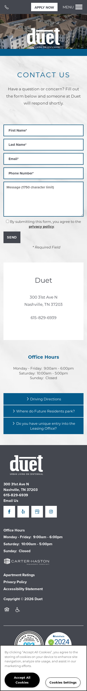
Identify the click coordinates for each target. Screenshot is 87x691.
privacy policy (41, 226)
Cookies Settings (63, 682)
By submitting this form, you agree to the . (45, 224)
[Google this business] (37, 511)
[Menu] (73, 7)
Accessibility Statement (23, 589)
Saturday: (27, 373)
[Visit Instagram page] (51, 511)
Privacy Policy (15, 582)
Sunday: (37, 377)
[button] (44, 7)
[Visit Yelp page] (23, 511)
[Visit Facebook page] (9, 511)
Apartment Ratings (19, 575)
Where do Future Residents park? (43, 411)
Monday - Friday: (27, 368)
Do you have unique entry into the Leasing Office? (43, 426)
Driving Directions (43, 399)
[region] (43, 668)
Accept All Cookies (22, 679)
